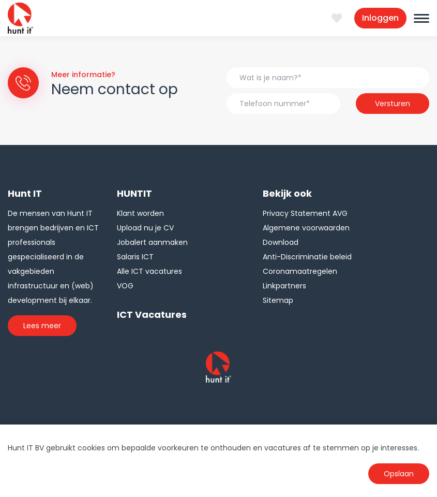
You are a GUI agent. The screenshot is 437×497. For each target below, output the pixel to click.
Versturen (392, 103)
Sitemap (278, 300)
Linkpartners (284, 286)
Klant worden (140, 213)
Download (280, 242)
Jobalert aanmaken (152, 242)
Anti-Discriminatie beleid (307, 257)
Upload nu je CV (145, 228)
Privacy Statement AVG (305, 213)
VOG (125, 286)
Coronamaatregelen (300, 271)
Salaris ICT (135, 257)
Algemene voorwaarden (306, 228)
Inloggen (380, 18)
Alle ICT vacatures (149, 271)
